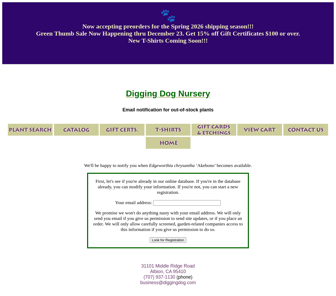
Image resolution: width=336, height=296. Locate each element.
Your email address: (133, 202)
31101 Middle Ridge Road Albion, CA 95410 (168, 268)
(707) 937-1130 (159, 277)
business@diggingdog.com (168, 282)
